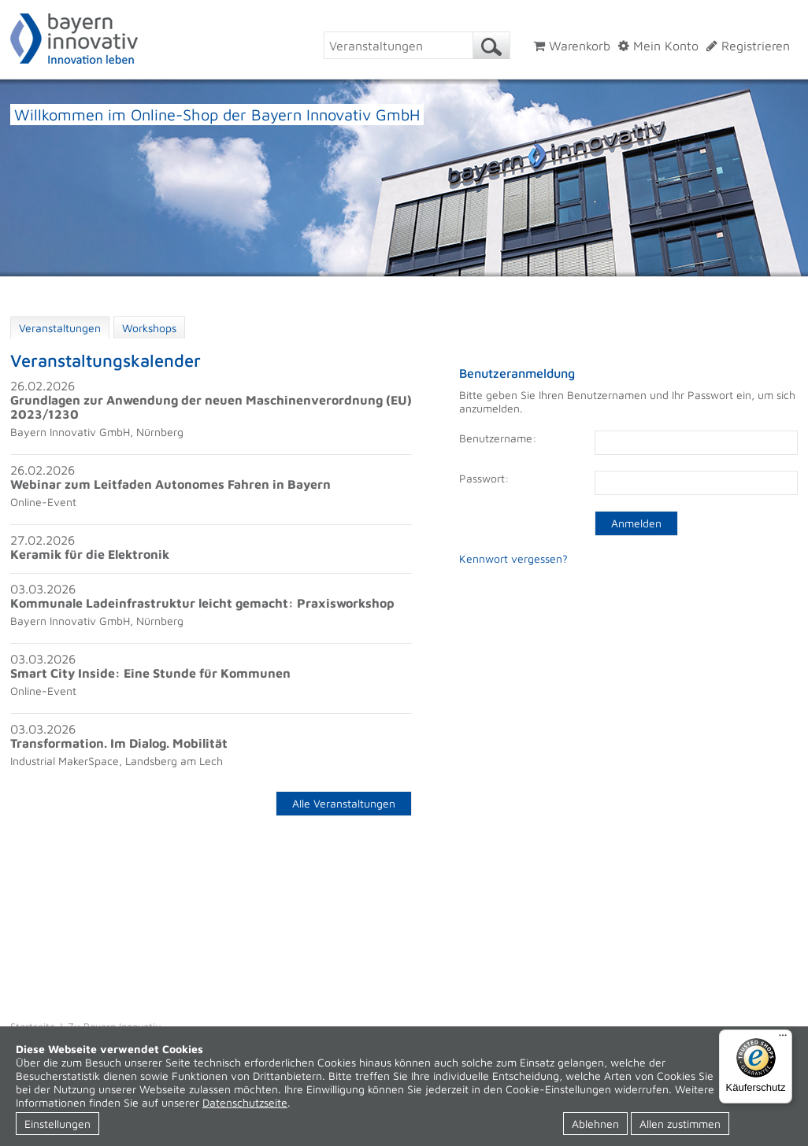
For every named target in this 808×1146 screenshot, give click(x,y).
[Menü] (782, 1039)
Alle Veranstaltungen (343, 803)
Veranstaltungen (60, 328)
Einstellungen (57, 1123)
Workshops (149, 328)
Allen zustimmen (680, 1123)
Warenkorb (571, 46)
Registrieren (748, 46)
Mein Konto (658, 46)
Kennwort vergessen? (513, 558)
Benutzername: (497, 438)
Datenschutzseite (244, 1102)
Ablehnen (595, 1123)
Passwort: (484, 478)
